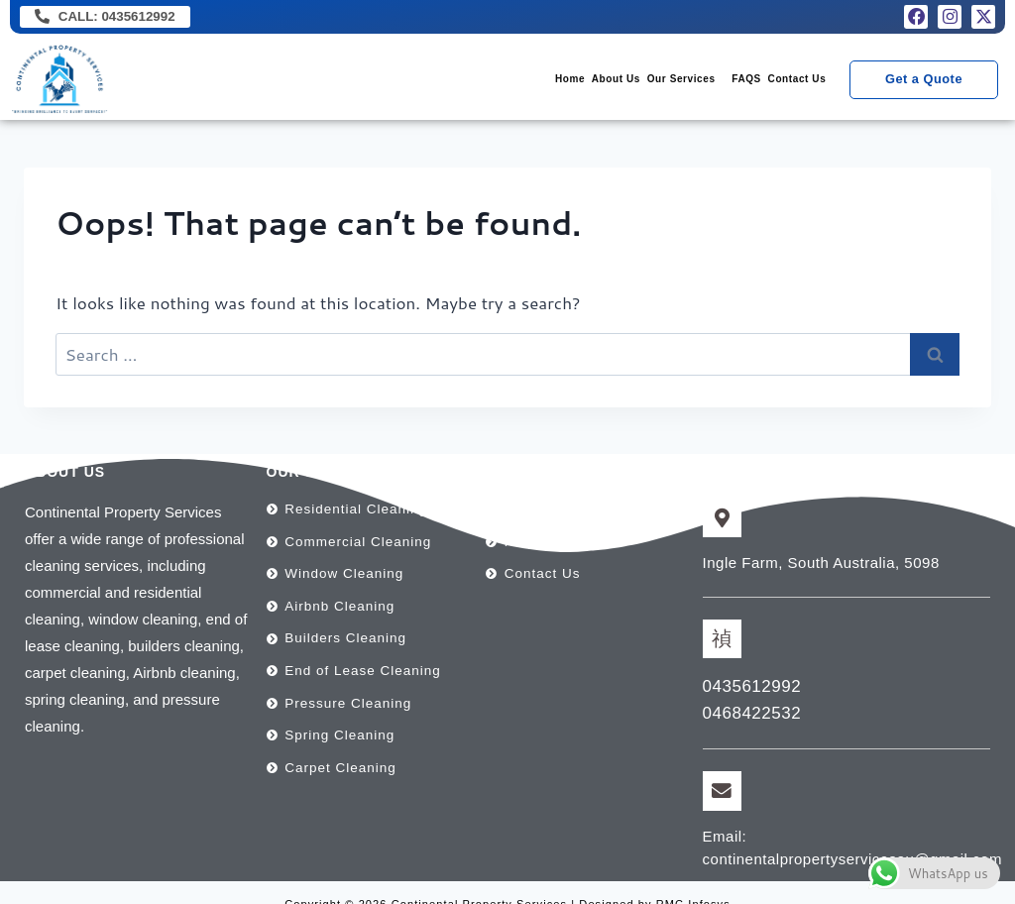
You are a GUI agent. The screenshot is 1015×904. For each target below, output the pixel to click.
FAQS (712, 81)
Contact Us (785, 81)
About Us (534, 81)
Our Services (623, 81)
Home (466, 81)
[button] (628, 82)
